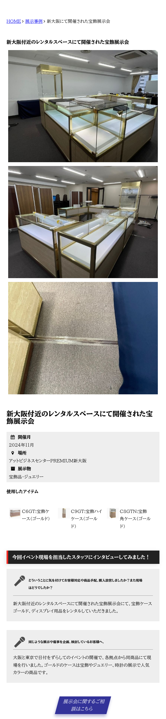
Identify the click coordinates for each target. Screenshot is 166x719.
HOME (14, 21)
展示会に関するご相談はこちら (84, 705)
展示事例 (34, 21)
